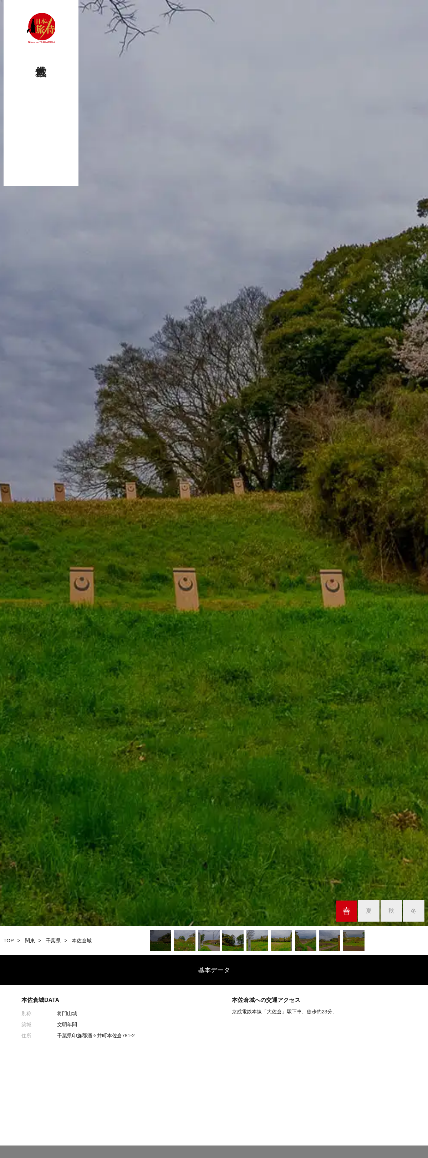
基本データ (214, 969)
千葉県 (53, 940)
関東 (30, 940)
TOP (9, 940)
